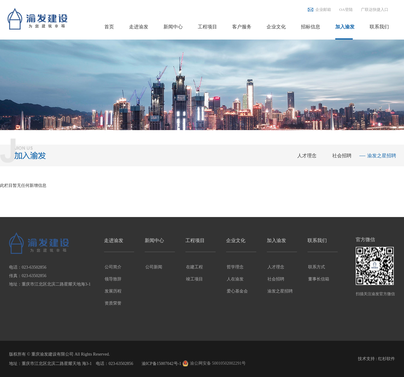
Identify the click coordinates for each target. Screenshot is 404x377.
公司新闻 (153, 267)
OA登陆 (346, 9)
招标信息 (310, 26)
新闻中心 (173, 26)
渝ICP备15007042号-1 (161, 363)
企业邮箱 (323, 9)
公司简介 (113, 267)
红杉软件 (386, 358)
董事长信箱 (318, 279)
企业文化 (276, 26)
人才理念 (307, 155)
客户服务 (241, 26)
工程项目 (207, 26)
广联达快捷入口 (374, 9)
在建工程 (194, 267)
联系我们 (379, 26)
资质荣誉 (113, 303)
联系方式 (316, 267)
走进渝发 (138, 26)
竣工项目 (194, 279)
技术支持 (366, 358)
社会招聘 (342, 155)
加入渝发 (345, 26)
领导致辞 (113, 279)
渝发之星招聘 (381, 155)
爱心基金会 (237, 291)
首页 (109, 26)
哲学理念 (235, 267)
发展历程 (113, 291)
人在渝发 (235, 279)
